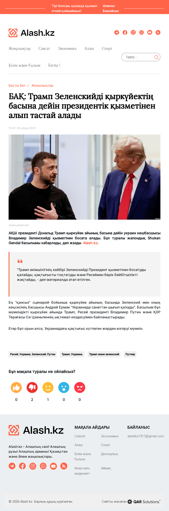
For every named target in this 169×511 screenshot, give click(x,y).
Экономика (67, 47)
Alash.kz (90, 239)
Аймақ (106, 465)
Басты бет (17, 82)
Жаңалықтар (20, 47)
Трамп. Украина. (72, 350)
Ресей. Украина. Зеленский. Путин (32, 350)
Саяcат (44, 47)
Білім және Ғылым (24, 63)
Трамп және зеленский (104, 350)
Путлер (130, 350)
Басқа (54, 63)
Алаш (89, 47)
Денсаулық (109, 450)
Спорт (107, 47)
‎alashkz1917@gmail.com (145, 432)
